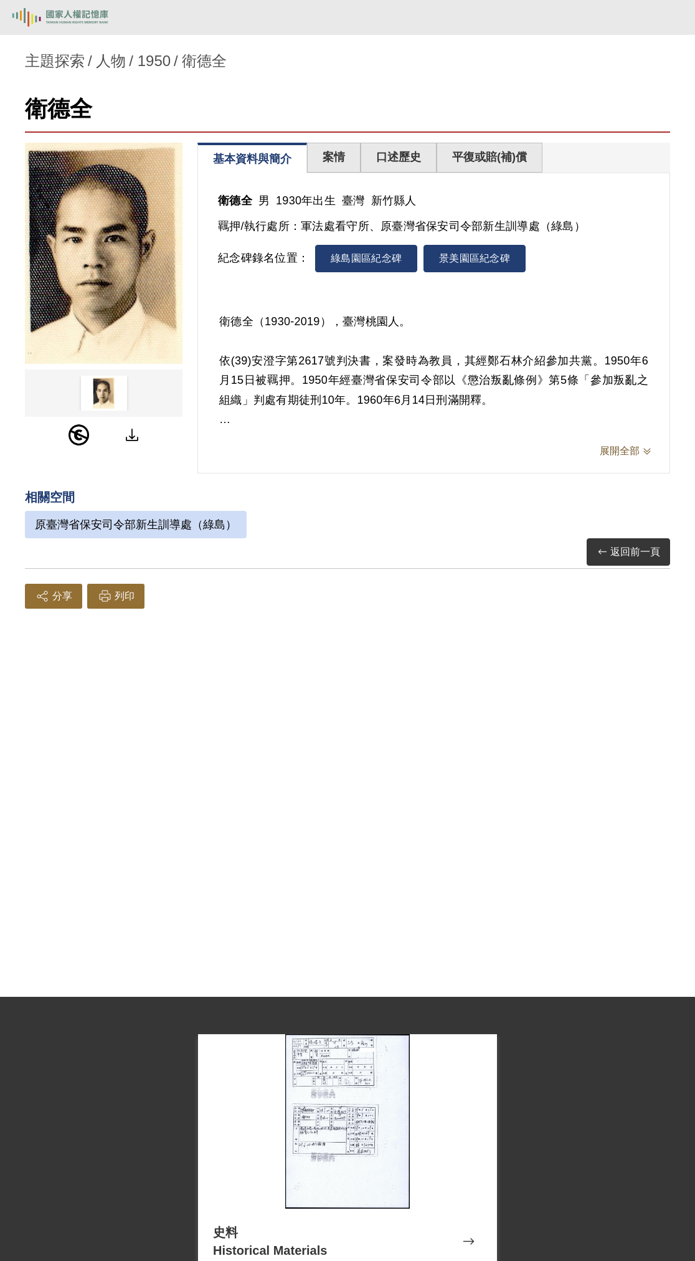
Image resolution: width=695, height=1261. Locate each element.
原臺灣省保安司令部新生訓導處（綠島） (136, 524)
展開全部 (620, 450)
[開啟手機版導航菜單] (671, 17)
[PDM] (79, 435)
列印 (116, 596)
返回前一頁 (628, 552)
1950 (154, 60)
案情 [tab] (334, 157)
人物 (111, 60)
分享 (53, 596)
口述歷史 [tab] (398, 157)
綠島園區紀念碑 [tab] (366, 258)
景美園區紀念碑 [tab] (474, 258)
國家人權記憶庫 (73, 17)
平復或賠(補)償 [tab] (489, 157)
